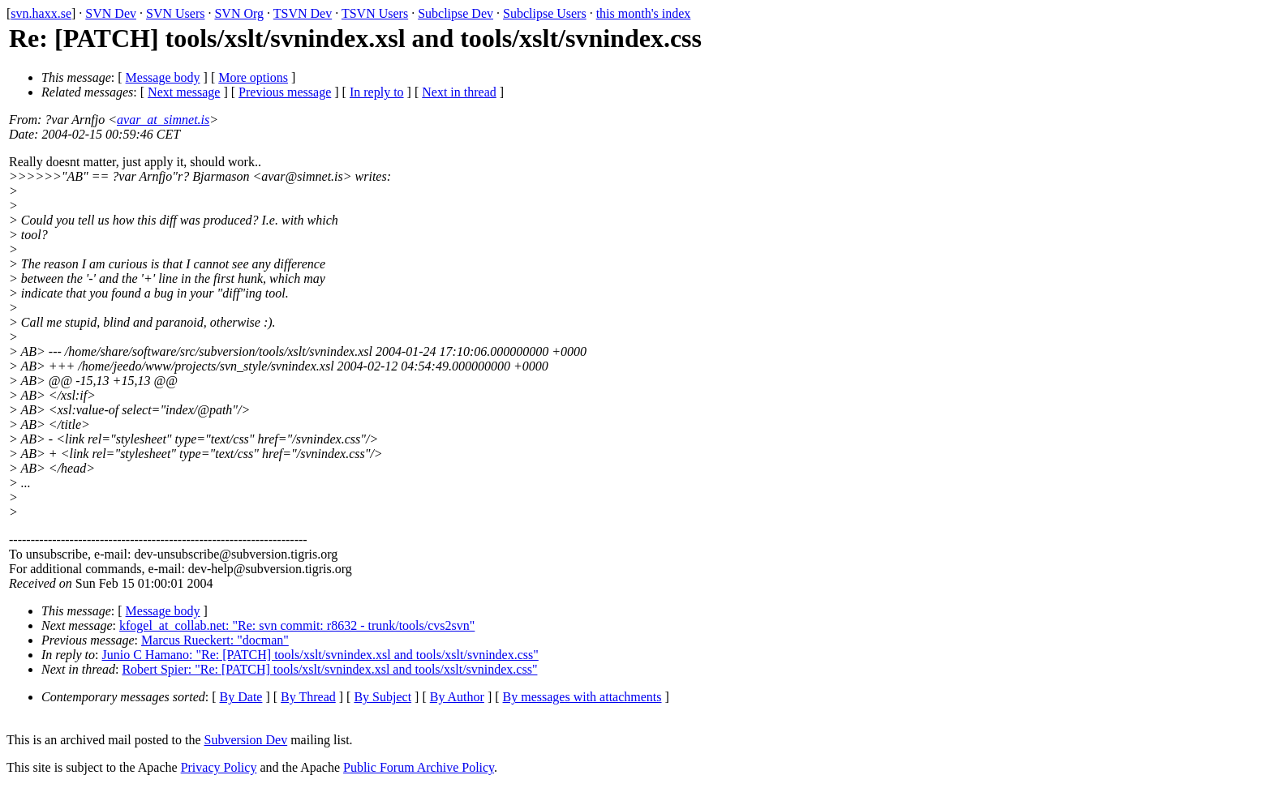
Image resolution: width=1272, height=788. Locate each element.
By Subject (382, 697)
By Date (241, 697)
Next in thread (459, 92)
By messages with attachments (582, 697)
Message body (163, 77)
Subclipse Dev (455, 13)
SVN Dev (110, 13)
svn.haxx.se (41, 13)
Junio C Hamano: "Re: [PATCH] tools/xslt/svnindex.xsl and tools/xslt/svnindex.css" (320, 655)
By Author (457, 697)
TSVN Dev (302, 13)
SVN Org (239, 13)
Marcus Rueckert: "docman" (215, 640)
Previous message (284, 92)
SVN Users (175, 13)
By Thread (308, 697)
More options (253, 77)
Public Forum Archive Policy (418, 767)
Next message (184, 92)
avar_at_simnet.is (163, 119)
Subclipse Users (545, 13)
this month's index (643, 13)
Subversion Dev (246, 740)
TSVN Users (375, 13)
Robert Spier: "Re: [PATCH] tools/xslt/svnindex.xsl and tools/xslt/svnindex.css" (329, 669)
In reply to (377, 92)
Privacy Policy (219, 767)
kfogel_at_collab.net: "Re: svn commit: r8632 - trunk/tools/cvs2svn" (297, 625)
